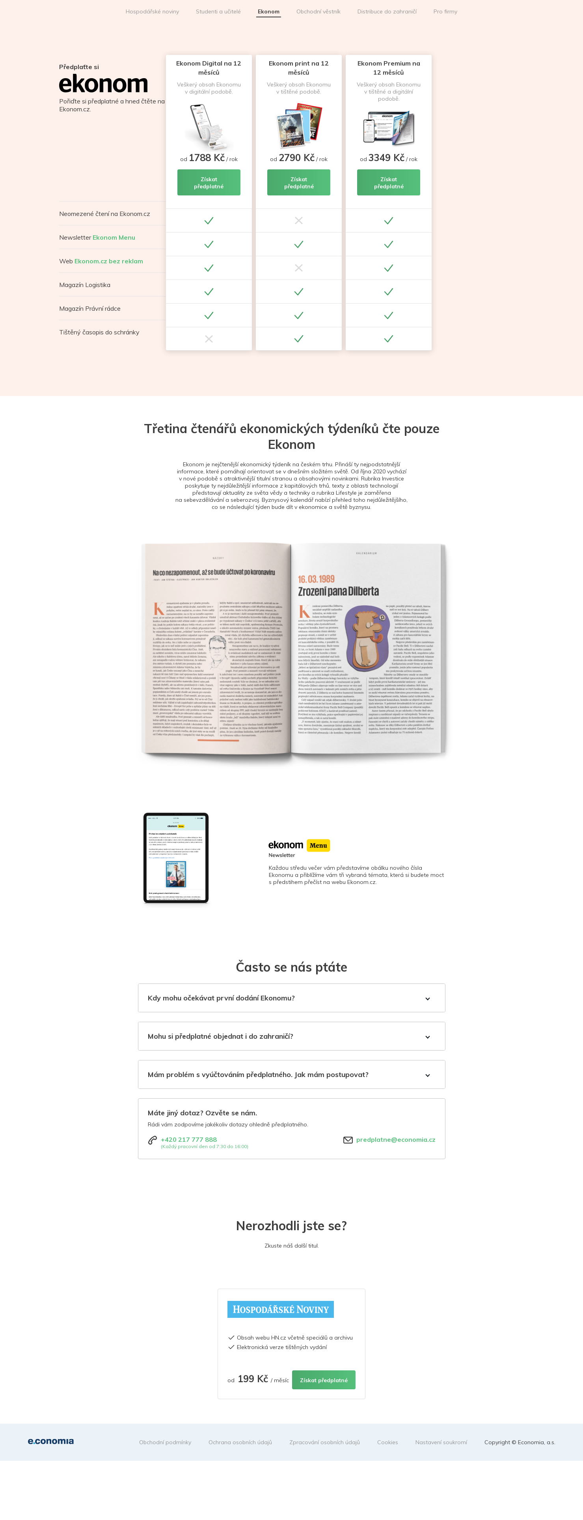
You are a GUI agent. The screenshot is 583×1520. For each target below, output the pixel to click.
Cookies (387, 1442)
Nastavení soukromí (441, 1442)
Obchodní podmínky (165, 1442)
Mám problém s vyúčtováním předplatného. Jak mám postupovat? (258, 1074)
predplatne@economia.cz (396, 1139)
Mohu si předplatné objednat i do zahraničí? (220, 1036)
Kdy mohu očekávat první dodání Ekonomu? (221, 997)
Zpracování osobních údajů (324, 1442)
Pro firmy (445, 11)
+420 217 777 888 (189, 1139)
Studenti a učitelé (218, 11)
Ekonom (268, 11)
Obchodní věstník (318, 11)
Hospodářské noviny (152, 11)
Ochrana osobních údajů (240, 1442)
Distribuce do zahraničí (387, 11)
